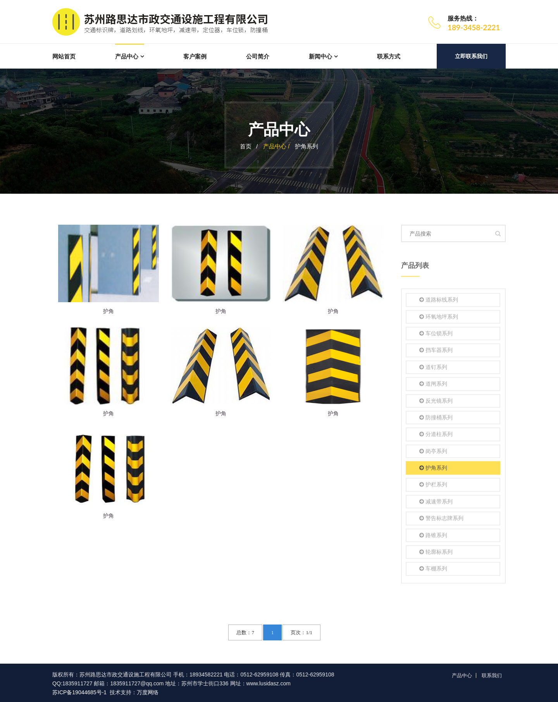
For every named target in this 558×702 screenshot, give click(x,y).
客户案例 (195, 56)
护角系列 (306, 146)
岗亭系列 (433, 452)
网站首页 (64, 56)
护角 (108, 311)
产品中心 (126, 56)
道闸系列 (433, 385)
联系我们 (492, 675)
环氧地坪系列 (438, 318)
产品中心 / (277, 146)
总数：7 (245, 632)
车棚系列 (433, 570)
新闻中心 (320, 56)
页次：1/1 (301, 632)
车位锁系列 (436, 334)
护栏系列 (433, 486)
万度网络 (147, 692)
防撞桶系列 (436, 419)
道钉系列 (433, 368)
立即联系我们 (471, 56)
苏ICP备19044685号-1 (79, 692)
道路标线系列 (438, 301)
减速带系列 (436, 503)
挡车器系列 (436, 352)
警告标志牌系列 (441, 519)
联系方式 (388, 56)
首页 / (249, 146)
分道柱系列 (436, 435)
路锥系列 (433, 536)
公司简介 (257, 56)
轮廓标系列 (436, 553)
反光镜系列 (436, 402)
